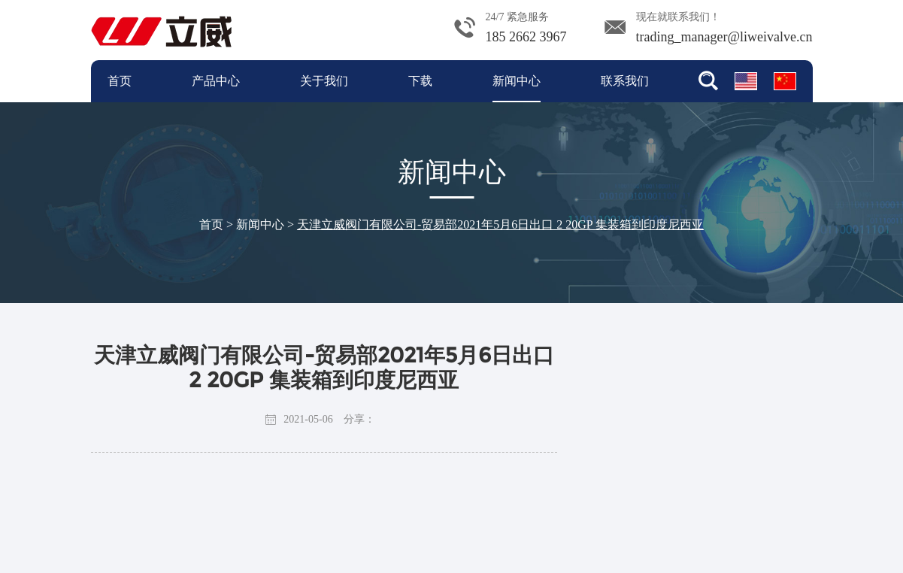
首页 (120, 80)
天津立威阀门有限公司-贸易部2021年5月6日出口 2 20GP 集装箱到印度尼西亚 (500, 224)
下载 (420, 80)
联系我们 (625, 80)
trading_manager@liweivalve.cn (724, 36)
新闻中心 (516, 80)
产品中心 (216, 80)
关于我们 (324, 80)
